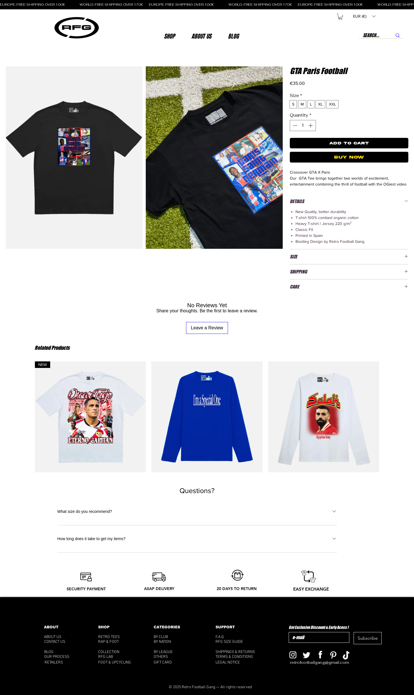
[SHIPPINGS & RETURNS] (238, 652)
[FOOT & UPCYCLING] (119, 662)
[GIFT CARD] (176, 662)
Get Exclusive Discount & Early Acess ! (318, 627)
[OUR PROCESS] (62, 656)
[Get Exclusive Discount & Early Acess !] (317, 637)
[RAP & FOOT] (116, 641)
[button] (201, 36)
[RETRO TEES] (116, 637)
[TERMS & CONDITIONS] (238, 656)
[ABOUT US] (60, 637)
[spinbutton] (302, 125)
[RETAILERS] (59, 662)
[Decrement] (294, 125)
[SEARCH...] (371, 35)
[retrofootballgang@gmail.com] (323, 662)
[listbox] (364, 16)
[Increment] (311, 125)
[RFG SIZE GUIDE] (238, 641)
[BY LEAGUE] (169, 652)
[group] (207, 417)
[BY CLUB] (169, 637)
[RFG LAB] (115, 656)
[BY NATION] (171, 641)
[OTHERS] (172, 656)
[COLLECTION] (115, 652)
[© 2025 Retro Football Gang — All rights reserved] (210, 687)
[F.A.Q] (236, 637)
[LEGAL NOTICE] (238, 662)
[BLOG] (64, 652)
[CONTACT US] (61, 641)
